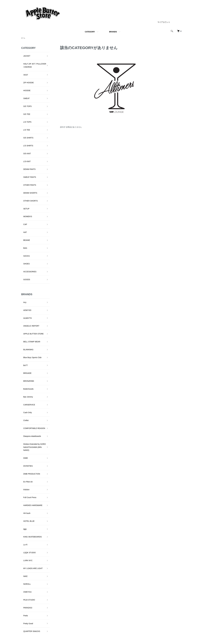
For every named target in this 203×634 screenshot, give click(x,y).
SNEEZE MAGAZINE (29, 520)
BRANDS (113, 32)
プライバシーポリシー (143, 605)
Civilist (23, 328)
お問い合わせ (172, 610)
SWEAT (24, 87)
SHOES (24, 209)
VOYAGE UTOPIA (28, 549)
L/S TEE (24, 111)
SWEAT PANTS (27, 145)
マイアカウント (163, 22)
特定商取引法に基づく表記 (145, 601)
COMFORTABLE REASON (32, 334)
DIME (23, 358)
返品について (111, 610)
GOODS (24, 221)
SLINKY (24, 514)
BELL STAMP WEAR (29, 270)
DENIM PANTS (27, 140)
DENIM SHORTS (28, 157)
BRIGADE (25, 294)
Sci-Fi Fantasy (27, 497)
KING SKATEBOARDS (30, 416)
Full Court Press (27, 387)
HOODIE (24, 82)
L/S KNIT (25, 134)
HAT (23, 186)
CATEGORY (90, 32)
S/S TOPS (25, 93)
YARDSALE (26, 555)
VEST (23, 70)
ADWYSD (25, 247)
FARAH (24, 381)
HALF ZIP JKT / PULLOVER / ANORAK (32, 62)
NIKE (23, 445)
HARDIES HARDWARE (30, 393)
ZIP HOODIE (26, 76)
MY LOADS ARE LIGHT (31, 439)
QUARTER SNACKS (29, 485)
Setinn (23, 503)
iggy (23, 410)
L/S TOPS (25, 105)
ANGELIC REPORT (29, 259)
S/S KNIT (25, 128)
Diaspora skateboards (30, 340)
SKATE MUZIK (27, 509)
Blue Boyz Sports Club (30, 282)
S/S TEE (24, 99)
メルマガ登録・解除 (142, 610)
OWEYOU (25, 456)
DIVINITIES (26, 364)
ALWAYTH (25, 253)
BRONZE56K (26, 299)
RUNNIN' (25, 491)
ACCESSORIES (27, 215)
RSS (136, 614)
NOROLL (25, 451)
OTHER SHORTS (28, 163)
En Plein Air (26, 375)
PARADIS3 (25, 468)
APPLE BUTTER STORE (31, 265)
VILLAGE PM (26, 543)
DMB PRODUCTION (29, 369)
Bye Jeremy (26, 311)
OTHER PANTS (27, 151)
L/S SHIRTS (26, 122)
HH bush (24, 398)
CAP (23, 180)
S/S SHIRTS (26, 116)
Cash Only (25, 323)
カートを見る (172, 605)
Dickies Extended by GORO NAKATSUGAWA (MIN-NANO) (32, 349)
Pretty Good (26, 480)
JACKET (24, 55)
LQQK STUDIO (27, 427)
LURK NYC (25, 433)
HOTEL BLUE (26, 404)
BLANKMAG (26, 276)
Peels (23, 474)
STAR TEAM (26, 532)
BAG (23, 198)
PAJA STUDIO (27, 462)
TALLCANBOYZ (27, 538)
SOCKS (24, 203)
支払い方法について (114, 614)
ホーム (23, 38)
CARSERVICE (27, 317)
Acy (22, 241)
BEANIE (24, 192)
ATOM (141, 614)
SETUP (24, 169)
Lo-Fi (23, 422)
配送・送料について (114, 605)
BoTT (23, 288)
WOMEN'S (25, 174)
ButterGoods (26, 305)
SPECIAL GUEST (28, 526)
